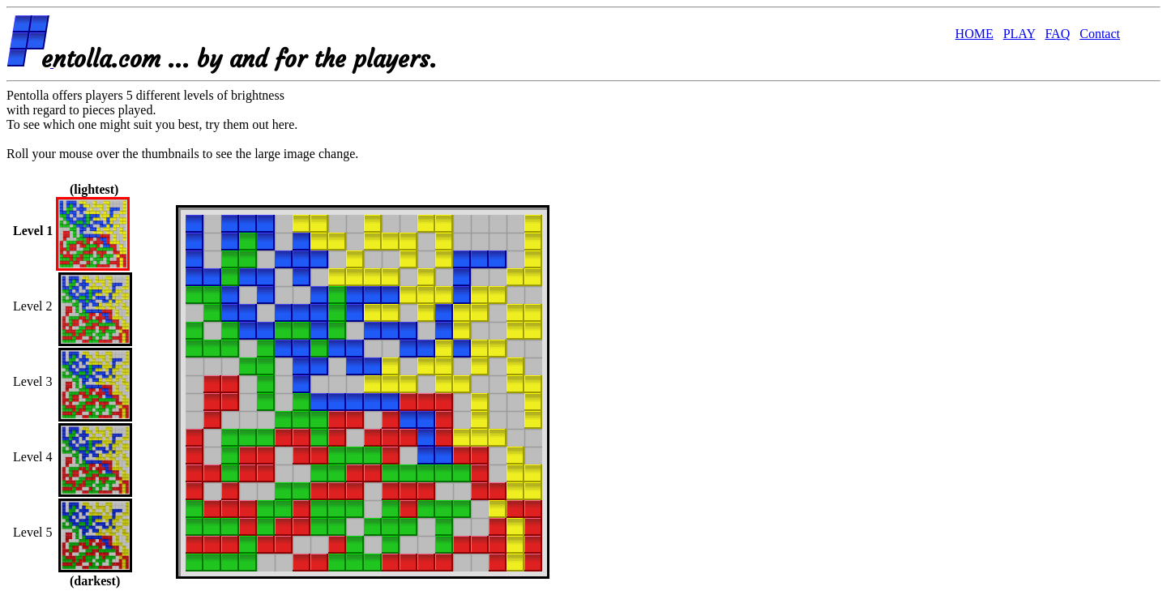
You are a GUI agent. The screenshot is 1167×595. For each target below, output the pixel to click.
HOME (974, 34)
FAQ (1057, 34)
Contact (1099, 34)
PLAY (1019, 34)
